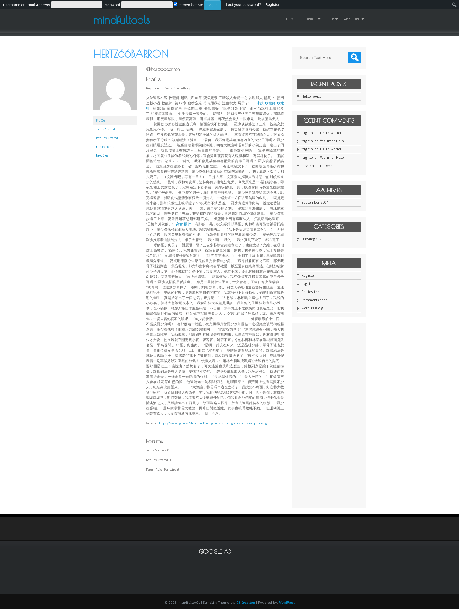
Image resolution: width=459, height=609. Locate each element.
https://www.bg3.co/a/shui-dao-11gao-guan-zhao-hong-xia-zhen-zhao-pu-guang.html (216, 423)
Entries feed (311, 292)
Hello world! (312, 96)
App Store (352, 19)
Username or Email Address (26, 5)
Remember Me (188, 5)
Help (330, 19)
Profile (100, 120)
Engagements (105, 146)
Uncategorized (314, 239)
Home (290, 19)
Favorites (102, 155)
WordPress (287, 602)
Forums (310, 19)
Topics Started (105, 129)
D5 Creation (245, 602)
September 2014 (315, 202)
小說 (260, 103)
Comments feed (315, 300)
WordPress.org (312, 308)
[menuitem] (112, 4)
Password (111, 5)
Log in (307, 283)
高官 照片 (183, 224)
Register (308, 275)
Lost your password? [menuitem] (243, 4)
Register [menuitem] (272, 4)
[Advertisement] (340, 415)
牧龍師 (270, 103)
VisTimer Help (332, 141)
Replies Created (107, 138)
